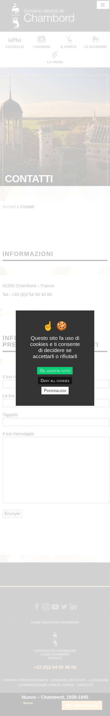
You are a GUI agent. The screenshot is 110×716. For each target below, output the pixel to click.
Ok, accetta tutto (55, 371)
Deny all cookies (55, 380)
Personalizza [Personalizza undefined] (55, 390)
